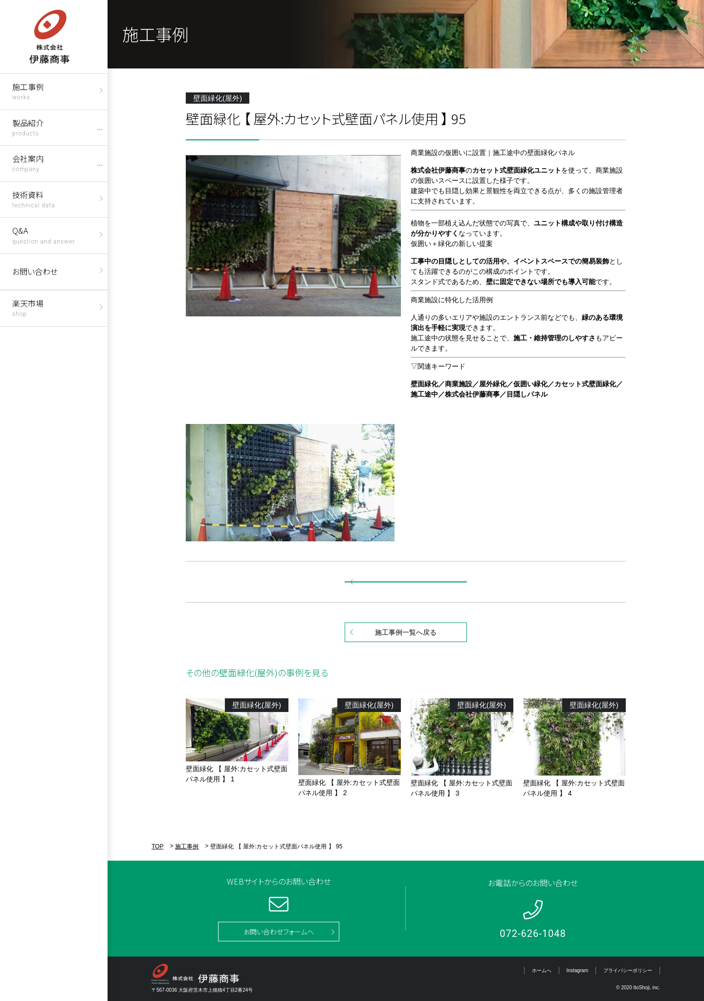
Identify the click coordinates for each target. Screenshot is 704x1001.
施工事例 (28, 91)
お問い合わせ (35, 271)
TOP (157, 846)
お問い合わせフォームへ (278, 931)
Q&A (43, 234)
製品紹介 (28, 127)
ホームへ (541, 970)
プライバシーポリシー (627, 970)
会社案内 (28, 163)
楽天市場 (28, 307)
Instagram (577, 970)
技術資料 (33, 199)
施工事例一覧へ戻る (406, 632)
